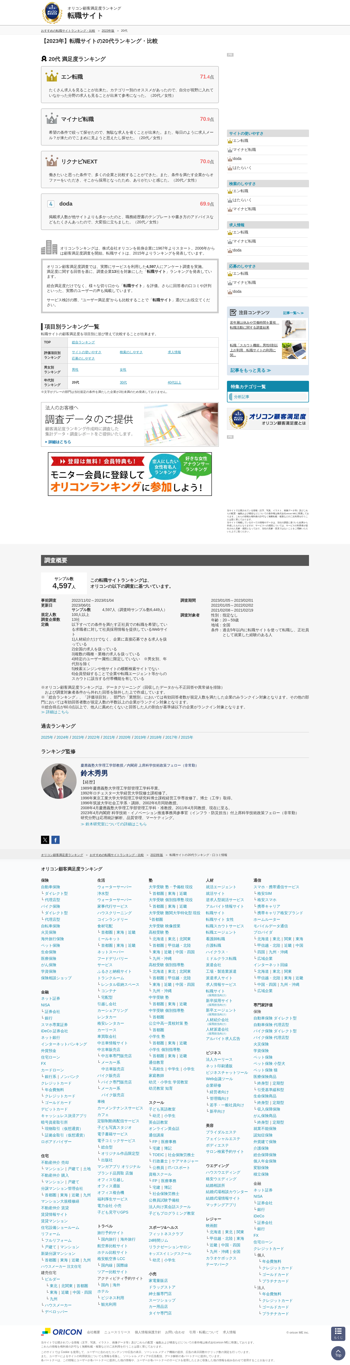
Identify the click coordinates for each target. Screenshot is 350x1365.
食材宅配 (105, 926)
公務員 (158, 1167)
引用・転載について (204, 1332)
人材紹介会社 (217, 1021)
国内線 (107, 1265)
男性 (75, 370)
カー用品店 (158, 1306)
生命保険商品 (264, 1096)
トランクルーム (110, 978)
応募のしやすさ (83, 358)
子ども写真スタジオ (114, 1127)
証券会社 (52, 1011)
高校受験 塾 (159, 932)
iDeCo (258, 1216)
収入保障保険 (268, 1109)
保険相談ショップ (56, 978)
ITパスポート (179, 1167)
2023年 (78, 737)
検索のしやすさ (131, 352)
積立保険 (261, 1174)
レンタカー (106, 1017)
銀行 (48, 1018)
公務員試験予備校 (164, 1200)
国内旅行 (108, 1239)
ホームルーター (266, 919)
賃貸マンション (54, 1221)
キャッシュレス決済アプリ (64, 1115)
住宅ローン (50, 1057)
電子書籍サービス (112, 1134)
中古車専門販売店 (116, 1056)
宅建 (156, 1148)
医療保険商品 (264, 1076)
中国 (299, 945)
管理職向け (219, 1098)
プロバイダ (263, 932)
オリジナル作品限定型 (120, 1153)
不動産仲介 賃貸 (55, 1208)
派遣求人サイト (219, 978)
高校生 (158, 1069)
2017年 (171, 737)
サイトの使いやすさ (86, 352)
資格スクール (160, 1174)
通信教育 (156, 1062)
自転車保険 (50, 926)
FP (155, 1141)
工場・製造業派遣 (221, 971)
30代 (123, 382)
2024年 (63, 737)
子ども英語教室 (162, 1109)
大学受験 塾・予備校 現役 (171, 887)
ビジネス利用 (112, 1298)
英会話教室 (158, 1122)
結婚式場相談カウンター (227, 1191)
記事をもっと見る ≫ (251, 370)
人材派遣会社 (217, 1031)
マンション (54, 1169)
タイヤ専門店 (160, 1313)
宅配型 (107, 997)
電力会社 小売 (109, 1205)
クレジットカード (56, 1083)
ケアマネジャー (185, 1161)
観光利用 (108, 1304)
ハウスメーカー (58, 1305)
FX (43, 1063)
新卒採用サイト (219, 1002)
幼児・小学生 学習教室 (168, 1082)
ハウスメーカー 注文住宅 (61, 1266)
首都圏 (50, 1195)
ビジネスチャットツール (227, 1072)
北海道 (158, 939)
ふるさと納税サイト (114, 971)
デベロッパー (56, 1312)
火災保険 (48, 932)
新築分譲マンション (58, 1253)
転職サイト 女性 (220, 919)
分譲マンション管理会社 (62, 1188)
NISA (45, 1005)
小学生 (189, 1069)
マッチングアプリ (221, 1205)
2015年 (187, 737)
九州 (87, 1195)
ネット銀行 (50, 1037)
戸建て (73, 1169)
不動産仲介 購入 (55, 1175)
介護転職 (213, 945)
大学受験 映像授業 (164, 926)
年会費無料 (54, 1090)
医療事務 (168, 1141)
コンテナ (108, 991)
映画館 (211, 1225)
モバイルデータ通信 (270, 926)
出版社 (107, 1160)
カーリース (106, 1030)
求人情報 (174, 352)
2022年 (94, 737)
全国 (236, 1251)
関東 (240, 1232)
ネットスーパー (110, 952)
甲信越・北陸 (179, 945)
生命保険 (48, 952)
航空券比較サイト (112, 1246)
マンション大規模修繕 (60, 1201)
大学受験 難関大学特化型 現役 (175, 913)
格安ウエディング (221, 1179)
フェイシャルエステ (223, 1138)
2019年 (140, 737)
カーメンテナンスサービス (120, 1108)
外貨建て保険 (264, 1141)
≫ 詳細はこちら (55, 712)
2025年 (47, 737)
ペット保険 (50, 945)
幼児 (156, 1115)
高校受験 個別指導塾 (166, 965)
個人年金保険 (264, 1161)
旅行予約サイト (110, 1232)
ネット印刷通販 (219, 1066)
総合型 (107, 1147)
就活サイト (215, 893)
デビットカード (54, 1109)
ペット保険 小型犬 (269, 1063)
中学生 (173, 1069)
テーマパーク (217, 1264)
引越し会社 (106, 1004)
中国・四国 (82, 1292)
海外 (116, 1285)
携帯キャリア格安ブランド (280, 913)
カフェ (103, 1114)
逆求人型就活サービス (225, 900)
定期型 (278, 1083)
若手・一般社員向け (227, 1105)
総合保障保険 (264, 1155)
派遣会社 (213, 965)
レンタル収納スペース (120, 984)
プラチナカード (275, 1281)
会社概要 (93, 1332)
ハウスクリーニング (114, 913)
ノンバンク (69, 1076)
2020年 (125, 737)
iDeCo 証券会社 (54, 1031)
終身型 (263, 1083)
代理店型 (52, 900)
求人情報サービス (221, 984)
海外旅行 (128, 1239)
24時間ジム (158, 1240)
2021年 (109, 737)
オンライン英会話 (164, 1128)
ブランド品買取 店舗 (115, 1173)
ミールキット (108, 939)
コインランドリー (112, 919)
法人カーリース (219, 1059)
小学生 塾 (157, 1036)
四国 (261, 952)
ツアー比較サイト (112, 1272)
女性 (123, 370)
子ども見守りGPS (113, 1212)
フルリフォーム (58, 1240)
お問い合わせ (175, 1332)
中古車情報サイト (112, 1043)
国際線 (122, 1265)
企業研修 (213, 1085)
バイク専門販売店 (116, 1082)
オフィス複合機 (110, 1192)
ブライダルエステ (221, 1132)
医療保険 (48, 958)
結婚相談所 (215, 1185)
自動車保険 (50, 887)
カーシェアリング (112, 1010)
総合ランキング (83, 342)
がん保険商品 (264, 1115)
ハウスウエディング (223, 1172)
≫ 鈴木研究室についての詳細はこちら (114, 824)
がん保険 (48, 965)
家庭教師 (156, 1075)
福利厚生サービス (112, 1199)
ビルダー (52, 1279)
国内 (105, 1285)
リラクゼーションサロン (170, 1247)
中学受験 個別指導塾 (166, 1010)
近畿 (75, 1195)
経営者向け (219, 1092)
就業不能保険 (264, 1128)
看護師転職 (215, 939)
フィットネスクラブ (166, 1234)
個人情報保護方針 (148, 1332)
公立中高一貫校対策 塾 (168, 1023)
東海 (64, 1195)
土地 (87, 1169)
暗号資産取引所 (54, 1122)
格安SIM (264, 893)
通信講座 (156, 1135)
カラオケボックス (221, 1258)
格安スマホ (266, 900)
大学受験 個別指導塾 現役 (171, 900)
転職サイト (215, 913)
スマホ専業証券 (54, 1024)
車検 (101, 1101)
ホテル (103, 1291)
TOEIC (158, 1155)
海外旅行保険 (52, 939)
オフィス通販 (108, 1186)
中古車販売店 (108, 1049)
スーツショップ (162, 1300)
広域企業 (265, 958)
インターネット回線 (270, 965)
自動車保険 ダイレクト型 (275, 1018)
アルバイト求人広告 (223, 1038)
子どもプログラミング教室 (172, 1213)
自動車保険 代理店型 (271, 1024)
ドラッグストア (162, 1287)
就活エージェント (221, 887)
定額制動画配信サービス (118, 1121)
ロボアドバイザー (56, 1141)
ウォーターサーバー (114, 887)
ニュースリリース (117, 1332)
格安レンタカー (110, 1023)
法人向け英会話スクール (170, 1207)
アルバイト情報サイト (225, 906)
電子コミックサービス (116, 1140)
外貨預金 (48, 1050)
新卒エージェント (221, 1012)
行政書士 (160, 1161)
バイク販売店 (108, 1075)
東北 (53, 1286)
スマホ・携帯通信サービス (276, 887)
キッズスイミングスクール (170, 1254)
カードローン (52, 1070)
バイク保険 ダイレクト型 (275, 1031)
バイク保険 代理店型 (271, 1037)
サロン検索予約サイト (225, 1151)
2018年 (156, 737)
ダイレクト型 (56, 893)
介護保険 (261, 1148)
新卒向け (217, 1111)
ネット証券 (50, 998)
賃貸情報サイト (54, 1214)
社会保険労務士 (181, 1155)
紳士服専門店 (160, 1293)
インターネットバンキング (64, 1044)
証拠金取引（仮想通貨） (66, 1135)
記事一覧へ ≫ (293, 313)
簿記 (168, 1148)
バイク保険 (50, 906)
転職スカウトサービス (225, 926)
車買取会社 (106, 1036)
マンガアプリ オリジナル (119, 1166)
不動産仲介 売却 (55, 1162)
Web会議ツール (219, 1079)
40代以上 (174, 382)
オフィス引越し (110, 1179)
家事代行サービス (112, 906)
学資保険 (48, 971)
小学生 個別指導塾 (164, 1049)
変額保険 (261, 1167)
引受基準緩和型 (270, 1090)
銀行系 (50, 1076)
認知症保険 (263, 1135)
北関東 (67, 1286)
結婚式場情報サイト (223, 1198)
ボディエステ (217, 1145)
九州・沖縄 (162, 958)
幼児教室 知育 (161, 1088)
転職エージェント (221, 932)
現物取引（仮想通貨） (64, 1128)
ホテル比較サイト (112, 1252)
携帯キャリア (268, 906)
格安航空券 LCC (111, 1258)
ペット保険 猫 (265, 1070)
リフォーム (50, 1234)
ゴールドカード (58, 1102)
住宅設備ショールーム (60, 1227)
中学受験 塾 (159, 997)
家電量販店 (158, 1280)
